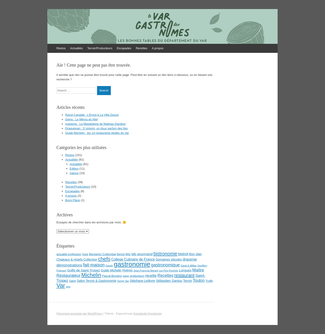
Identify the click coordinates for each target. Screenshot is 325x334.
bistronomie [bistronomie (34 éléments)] (165, 253)
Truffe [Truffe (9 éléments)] (209, 281)
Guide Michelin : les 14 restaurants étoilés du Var (97, 133)
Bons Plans (72, 200)
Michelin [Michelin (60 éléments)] (91, 275)
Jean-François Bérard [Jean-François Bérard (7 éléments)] (145, 270)
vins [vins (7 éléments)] (68, 286)
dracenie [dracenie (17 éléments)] (190, 259)
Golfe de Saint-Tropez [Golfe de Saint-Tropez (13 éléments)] (83, 270)
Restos (60, 48)
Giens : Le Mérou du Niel (81, 119)
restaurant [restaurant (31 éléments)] (184, 275)
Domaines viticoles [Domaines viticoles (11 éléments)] (169, 259)
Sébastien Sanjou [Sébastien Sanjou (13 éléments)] (169, 281)
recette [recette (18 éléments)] (151, 275)
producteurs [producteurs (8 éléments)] (137, 276)
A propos (157, 48)
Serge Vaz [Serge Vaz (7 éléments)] (123, 281)
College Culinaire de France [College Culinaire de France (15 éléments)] (133, 259)
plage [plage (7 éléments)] (126, 276)
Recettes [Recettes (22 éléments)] (165, 275)
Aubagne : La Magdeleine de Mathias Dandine (95, 124)
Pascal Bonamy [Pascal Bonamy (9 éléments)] (112, 276)
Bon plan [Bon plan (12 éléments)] (195, 254)
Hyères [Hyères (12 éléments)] (127, 270)
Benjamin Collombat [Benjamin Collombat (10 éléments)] (102, 254)
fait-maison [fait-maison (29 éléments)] (94, 264)
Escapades (124, 48)
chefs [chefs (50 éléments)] (104, 259)
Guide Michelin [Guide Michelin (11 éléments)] (111, 270)
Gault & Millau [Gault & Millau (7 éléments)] (189, 265)
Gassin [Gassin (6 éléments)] (109, 265)
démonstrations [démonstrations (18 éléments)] (69, 265)
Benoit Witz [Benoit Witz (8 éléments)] (124, 254)
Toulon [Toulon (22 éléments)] (199, 280)
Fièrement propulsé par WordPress (79, 313)
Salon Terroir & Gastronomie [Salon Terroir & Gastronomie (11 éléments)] (96, 281)
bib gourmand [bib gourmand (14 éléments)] (142, 254)
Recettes (141, 48)
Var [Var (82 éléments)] (60, 285)
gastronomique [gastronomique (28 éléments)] (165, 265)
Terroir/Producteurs (99, 48)
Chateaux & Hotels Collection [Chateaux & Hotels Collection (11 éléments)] (76, 259)
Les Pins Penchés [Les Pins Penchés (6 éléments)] (168, 270)
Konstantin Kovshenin (147, 313)
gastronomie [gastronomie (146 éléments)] (132, 264)
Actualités (76, 48)
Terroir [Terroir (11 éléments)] (187, 281)
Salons (74, 173)
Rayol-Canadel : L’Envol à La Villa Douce (92, 115)
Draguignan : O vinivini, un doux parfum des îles (96, 128)
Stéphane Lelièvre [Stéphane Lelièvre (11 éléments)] (142, 281)
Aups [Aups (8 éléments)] (85, 254)
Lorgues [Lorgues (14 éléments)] (185, 270)
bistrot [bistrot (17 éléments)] (183, 254)
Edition (74, 168)
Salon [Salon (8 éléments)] (72, 281)
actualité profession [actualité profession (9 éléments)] (68, 254)
